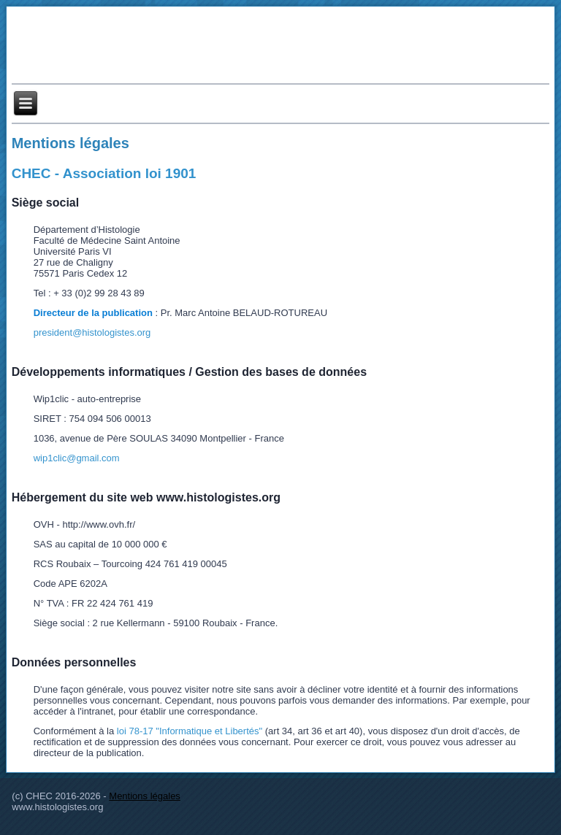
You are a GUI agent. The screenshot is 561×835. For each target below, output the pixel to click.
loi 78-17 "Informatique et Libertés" (189, 731)
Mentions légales (70, 143)
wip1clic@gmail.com (77, 458)
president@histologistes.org (92, 332)
